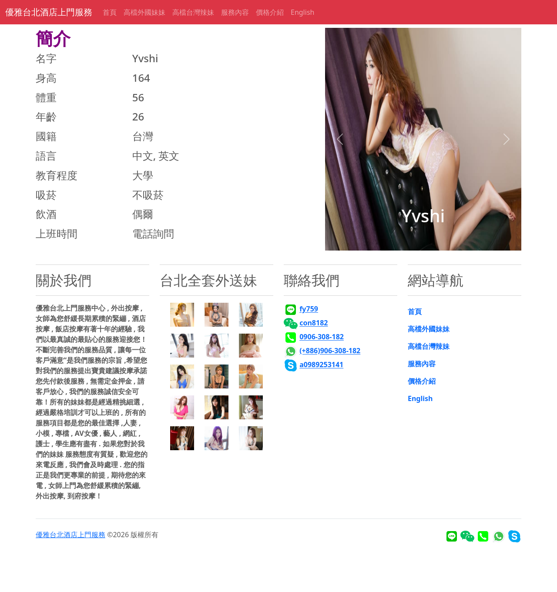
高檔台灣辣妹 (193, 12)
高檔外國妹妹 (144, 12)
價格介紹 (270, 12)
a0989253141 (321, 365)
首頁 (110, 12)
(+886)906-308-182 (329, 351)
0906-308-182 (321, 337)
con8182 (313, 323)
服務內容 (235, 12)
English (302, 12)
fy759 (308, 309)
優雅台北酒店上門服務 (48, 12)
